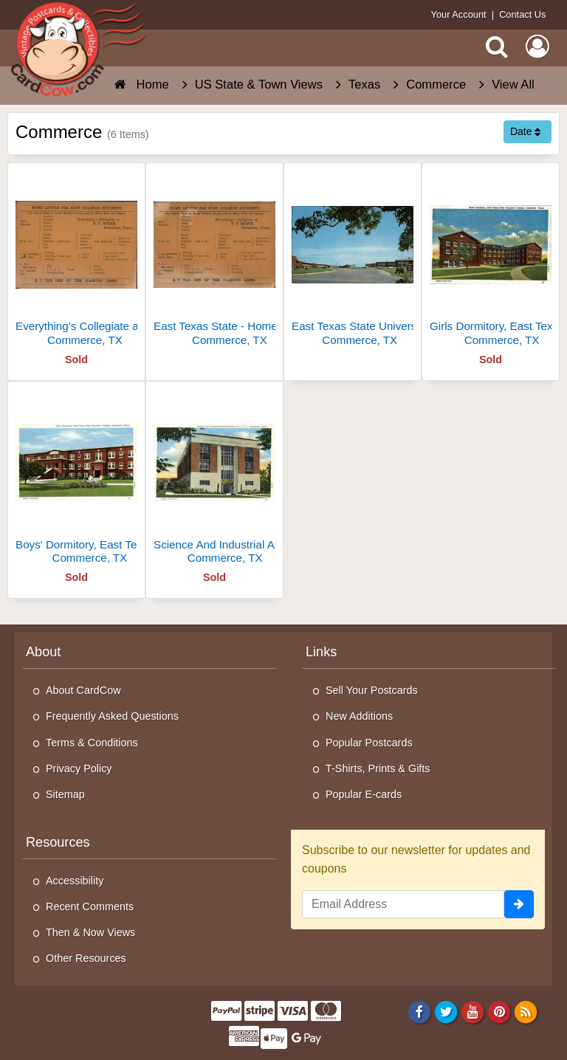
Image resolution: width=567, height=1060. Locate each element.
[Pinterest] (499, 1011)
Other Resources (86, 958)
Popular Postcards (369, 742)
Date (525, 131)
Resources (58, 842)
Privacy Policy (79, 768)
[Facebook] (419, 1011)
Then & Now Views (90, 932)
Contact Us (522, 14)
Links (321, 651)
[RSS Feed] (526, 1011)
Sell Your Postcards (372, 690)
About (43, 651)
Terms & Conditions (92, 742)
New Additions (359, 716)
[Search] (497, 46)
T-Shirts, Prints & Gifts (378, 768)
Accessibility (74, 881)
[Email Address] (403, 904)
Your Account (459, 14)
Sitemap (65, 794)
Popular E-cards (364, 794)
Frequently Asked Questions (112, 716)
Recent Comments (90, 906)
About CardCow (83, 690)
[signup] (519, 904)
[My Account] (537, 46)
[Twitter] (446, 1011)
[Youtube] (473, 1011)
